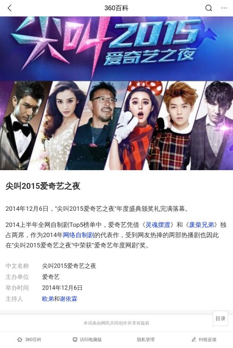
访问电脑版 (87, 339)
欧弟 (48, 298)
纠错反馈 (204, 339)
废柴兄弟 (201, 224)
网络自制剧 (78, 235)
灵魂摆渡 (157, 224)
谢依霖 (68, 298)
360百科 (116, 8)
